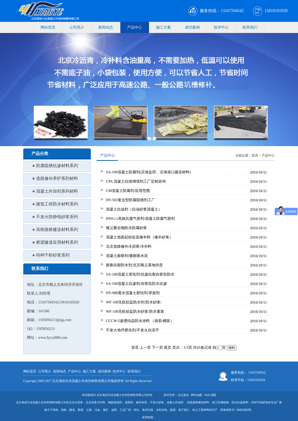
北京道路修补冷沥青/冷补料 (129, 246)
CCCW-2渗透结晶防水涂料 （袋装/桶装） (140, 321)
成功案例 (192, 27)
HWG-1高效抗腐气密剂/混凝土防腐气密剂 (140, 218)
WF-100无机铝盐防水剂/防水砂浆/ (133, 302)
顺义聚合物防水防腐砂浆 (126, 228)
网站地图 (196, 395)
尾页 (167, 347)
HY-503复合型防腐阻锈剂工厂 (130, 200)
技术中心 (221, 27)
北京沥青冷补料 (95, 402)
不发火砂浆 (157, 402)
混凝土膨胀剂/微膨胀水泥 (127, 256)
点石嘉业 (183, 395)
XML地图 (210, 395)
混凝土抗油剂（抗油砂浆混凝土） (134, 209)
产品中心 (134, 27)
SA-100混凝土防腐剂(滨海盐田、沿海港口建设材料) (148, 172)
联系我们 (250, 27)
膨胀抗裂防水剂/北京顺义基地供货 (134, 265)
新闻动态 (105, 27)
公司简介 (76, 27)
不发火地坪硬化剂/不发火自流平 (132, 330)
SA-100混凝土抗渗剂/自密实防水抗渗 (136, 284)
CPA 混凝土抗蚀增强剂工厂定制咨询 (136, 181)
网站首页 (48, 27)
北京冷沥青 (76, 402)
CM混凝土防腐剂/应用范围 (128, 191)
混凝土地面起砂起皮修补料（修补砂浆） (139, 237)
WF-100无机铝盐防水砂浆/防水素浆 (135, 311)
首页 (255, 155)
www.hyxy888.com (52, 337)
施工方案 (163, 27)
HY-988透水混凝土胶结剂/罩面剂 (133, 293)
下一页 (157, 347)
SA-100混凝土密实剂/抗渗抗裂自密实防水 (140, 274)
